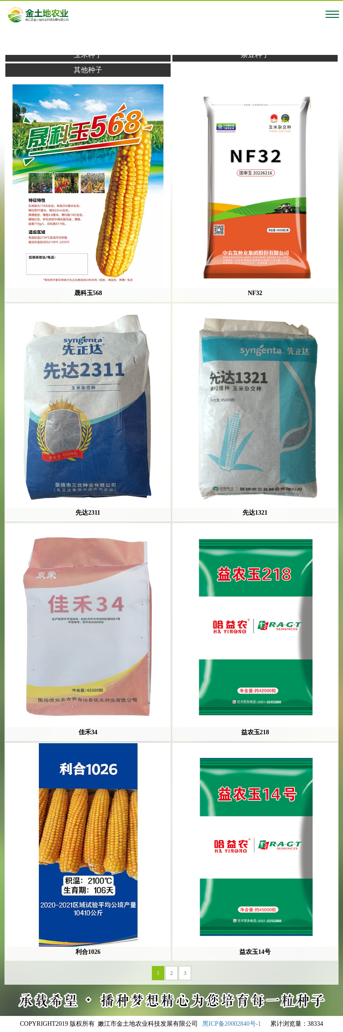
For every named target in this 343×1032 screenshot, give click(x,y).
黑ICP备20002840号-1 (231, 1023)
